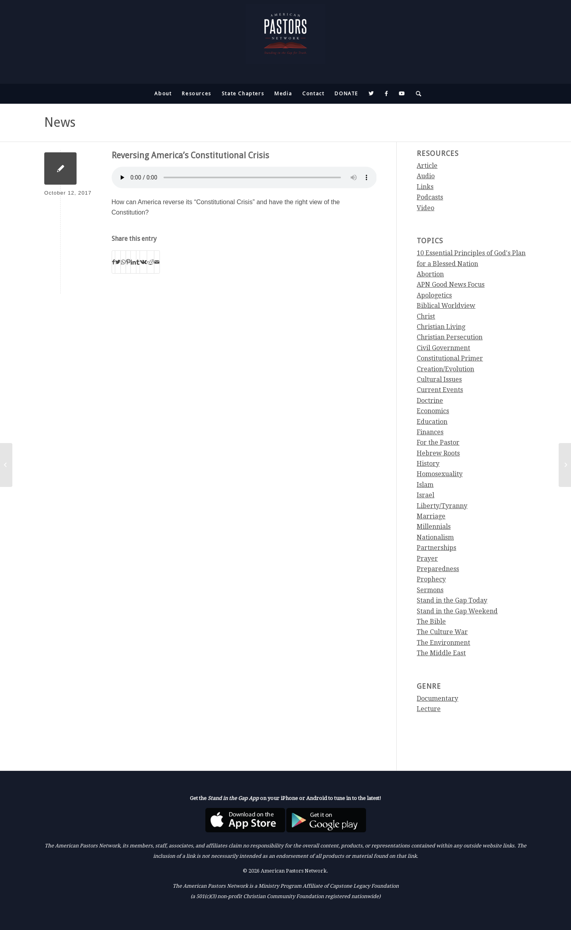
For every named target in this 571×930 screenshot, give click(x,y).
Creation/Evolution (445, 369)
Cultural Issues (439, 379)
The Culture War (442, 632)
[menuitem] (163, 94)
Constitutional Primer (450, 358)
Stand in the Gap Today (452, 600)
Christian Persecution (449, 337)
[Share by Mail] (156, 262)
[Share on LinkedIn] (133, 262)
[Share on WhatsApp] (123, 262)
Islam (425, 485)
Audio (426, 176)
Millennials (434, 526)
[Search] (416, 94)
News (59, 122)
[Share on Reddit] (150, 262)
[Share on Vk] (143, 262)
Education (432, 422)
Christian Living (441, 327)
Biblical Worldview (446, 305)
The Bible (431, 621)
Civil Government (443, 348)
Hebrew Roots (438, 453)
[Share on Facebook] (113, 262)
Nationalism (435, 537)
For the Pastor (438, 442)
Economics (433, 411)
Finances (430, 432)
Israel (425, 495)
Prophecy (431, 579)
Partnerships (436, 548)
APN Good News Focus (450, 284)
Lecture (429, 709)
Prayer (427, 558)
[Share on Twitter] (117, 262)
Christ (426, 316)
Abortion (430, 274)
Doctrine (430, 400)
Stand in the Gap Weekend (457, 611)
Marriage (431, 516)
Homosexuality (440, 474)
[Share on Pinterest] (128, 262)
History (428, 463)
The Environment (443, 642)
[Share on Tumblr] (138, 262)
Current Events (440, 390)
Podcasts (430, 197)
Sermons (430, 590)
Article (427, 165)
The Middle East (441, 653)
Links (425, 187)
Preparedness (438, 569)
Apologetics (434, 295)
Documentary (437, 698)
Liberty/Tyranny (442, 506)
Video (425, 208)
